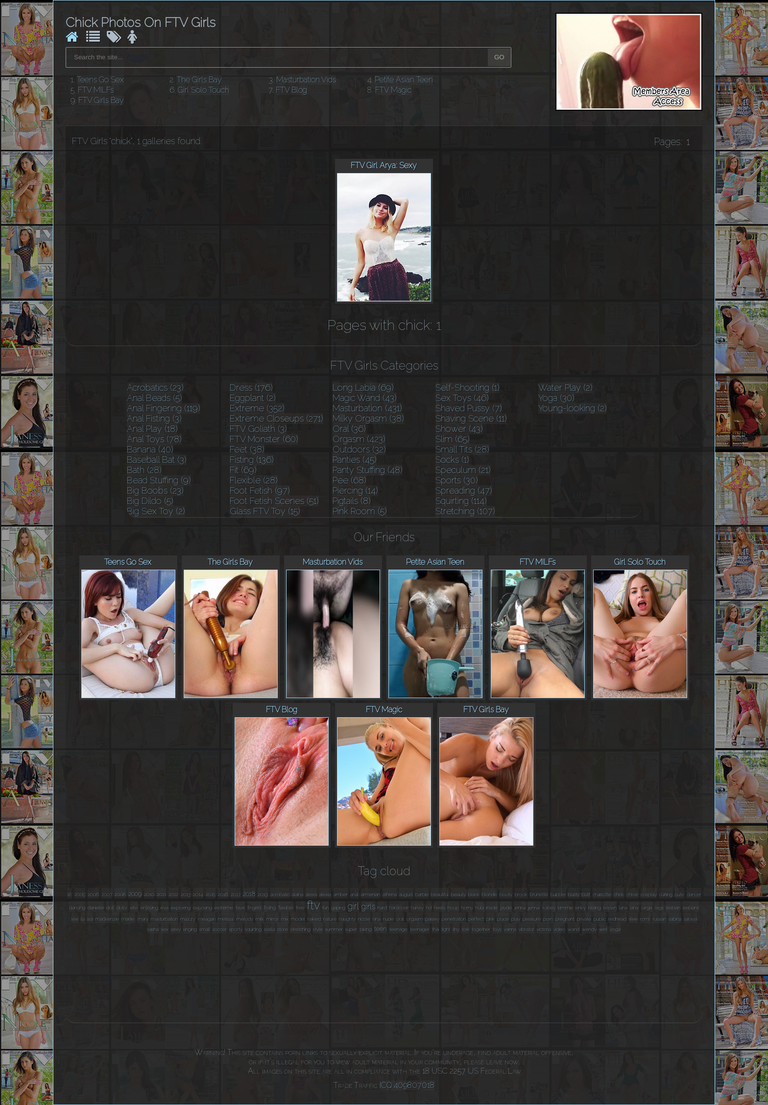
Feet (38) (247, 449)
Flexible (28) (254, 480)
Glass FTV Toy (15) (265, 511)
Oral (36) (349, 429)
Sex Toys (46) (462, 398)
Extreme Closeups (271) (276, 418)
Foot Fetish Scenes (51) (274, 501)
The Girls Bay (199, 79)
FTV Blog (291, 90)
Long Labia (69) (363, 387)
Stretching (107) (465, 511)
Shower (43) (459, 429)
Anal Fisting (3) (154, 418)
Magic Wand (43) (365, 398)
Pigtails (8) (352, 501)
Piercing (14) (355, 490)
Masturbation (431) (367, 408)
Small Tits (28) (462, 449)
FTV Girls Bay (101, 100)
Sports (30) (456, 480)
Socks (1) (452, 459)
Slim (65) (452, 439)
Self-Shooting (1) (467, 387)
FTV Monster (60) (264, 439)
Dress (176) (251, 387)
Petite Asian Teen (404, 79)
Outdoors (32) (359, 449)
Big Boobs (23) (155, 490)
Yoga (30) (556, 398)
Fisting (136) (252, 459)
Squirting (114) (461, 501)
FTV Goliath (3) (258, 429)
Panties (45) (355, 459)
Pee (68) (349, 480)
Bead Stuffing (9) (159, 480)
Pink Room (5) (360, 511)
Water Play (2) (565, 387)
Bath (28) (144, 470)
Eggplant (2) (253, 398)
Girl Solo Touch (203, 90)
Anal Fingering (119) (163, 408)
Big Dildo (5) (150, 501)
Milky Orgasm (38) (368, 418)
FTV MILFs (96, 90)
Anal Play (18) (152, 429)
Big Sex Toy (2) (156, 511)
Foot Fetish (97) (260, 490)
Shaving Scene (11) (471, 418)
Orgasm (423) (359, 439)
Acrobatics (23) (155, 387)
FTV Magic (393, 90)
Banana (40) (150, 449)
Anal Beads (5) (154, 398)
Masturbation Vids (306, 79)
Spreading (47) (463, 490)
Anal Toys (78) (154, 439)
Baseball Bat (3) (157, 459)
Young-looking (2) (572, 408)
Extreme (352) (257, 408)
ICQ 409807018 (407, 1085)
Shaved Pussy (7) (468, 408)
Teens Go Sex (100, 79)
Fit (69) (243, 470)
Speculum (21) (463, 470)
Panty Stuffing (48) (368, 470)
